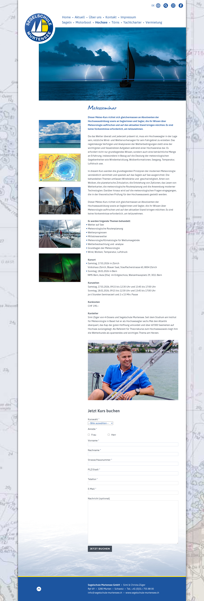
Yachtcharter (132, 22)
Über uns (95, 17)
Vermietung (154, 22)
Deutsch (158, 5)
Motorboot (83, 22)
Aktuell (80, 17)
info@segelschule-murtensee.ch (105, 592)
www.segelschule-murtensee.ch (142, 592)
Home (66, 17)
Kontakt (111, 17)
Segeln (67, 22)
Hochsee (101, 22)
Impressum (128, 17)
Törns (115, 22)
